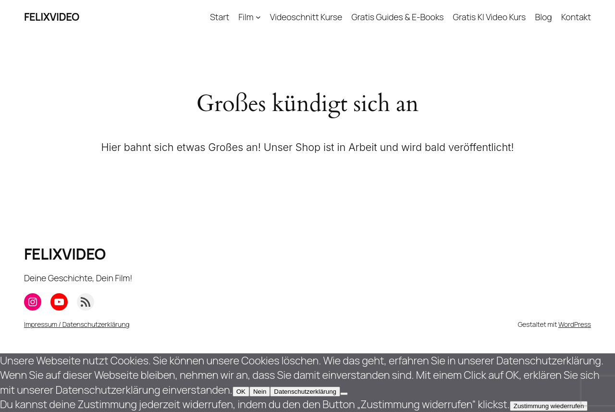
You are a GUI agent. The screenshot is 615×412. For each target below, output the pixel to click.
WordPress (574, 324)
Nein (259, 391)
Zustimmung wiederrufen (549, 406)
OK (241, 391)
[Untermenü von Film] (258, 17)
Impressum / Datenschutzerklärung (76, 324)
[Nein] (344, 393)
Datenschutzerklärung (305, 391)
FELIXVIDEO (51, 17)
